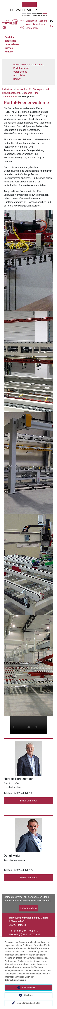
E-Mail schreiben (28, 800)
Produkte (10, 37)
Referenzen (32, 28)
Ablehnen (28, 995)
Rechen (17, 79)
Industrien (10, 40)
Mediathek (31, 20)
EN (51, 26)
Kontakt (9, 51)
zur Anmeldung (28, 908)
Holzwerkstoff (23, 89)
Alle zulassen (28, 987)
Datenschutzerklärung (15, 980)
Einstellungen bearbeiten (28, 1003)
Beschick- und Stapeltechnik (28, 64)
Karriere (42, 20)
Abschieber (19, 75)
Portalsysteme (21, 68)
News (29, 24)
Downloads (39, 24)
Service (9, 48)
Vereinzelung (20, 71)
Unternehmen (12, 44)
